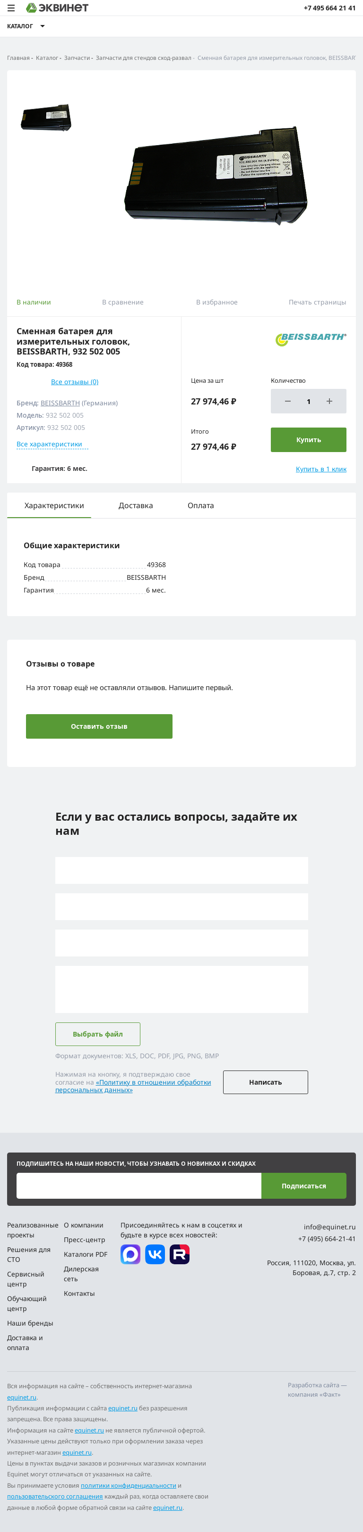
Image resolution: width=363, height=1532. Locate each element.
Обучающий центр (27, 1303)
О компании (84, 1224)
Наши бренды (30, 1322)
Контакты (79, 1293)
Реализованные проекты (32, 1229)
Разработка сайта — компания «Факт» (317, 1390)
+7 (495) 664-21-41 (327, 1238)
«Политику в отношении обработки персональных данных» (133, 1086)
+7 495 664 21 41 (330, 7)
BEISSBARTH (60, 402)
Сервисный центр (25, 1278)
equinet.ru (21, 1397)
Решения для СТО (29, 1254)
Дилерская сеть (81, 1273)
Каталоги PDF (85, 1254)
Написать (265, 1082)
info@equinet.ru (330, 1226)
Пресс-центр (84, 1239)
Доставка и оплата (25, 1342)
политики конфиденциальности (128, 1485)
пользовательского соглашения (55, 1496)
